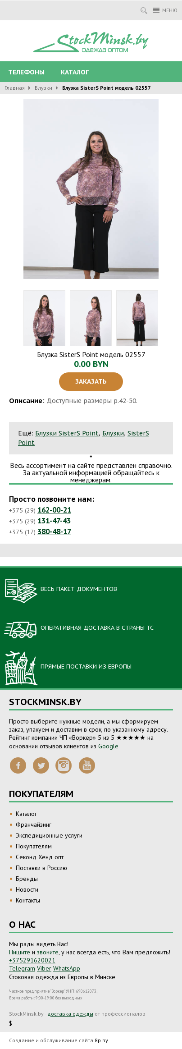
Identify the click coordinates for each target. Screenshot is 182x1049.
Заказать (91, 381)
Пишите (19, 952)
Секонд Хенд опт (40, 857)
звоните (48, 952)
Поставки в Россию (41, 868)
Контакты (28, 900)
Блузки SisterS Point (67, 433)
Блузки (43, 87)
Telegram (22, 968)
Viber (44, 968)
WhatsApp (66, 968)
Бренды (27, 879)
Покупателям (34, 846)
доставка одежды (70, 1013)
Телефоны (26, 72)
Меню (165, 10)
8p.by (101, 1040)
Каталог (75, 72)
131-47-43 (54, 520)
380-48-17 (54, 531)
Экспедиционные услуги (49, 835)
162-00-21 (54, 509)
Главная (15, 87)
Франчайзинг (33, 824)
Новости (27, 889)
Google (108, 746)
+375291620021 (32, 960)
